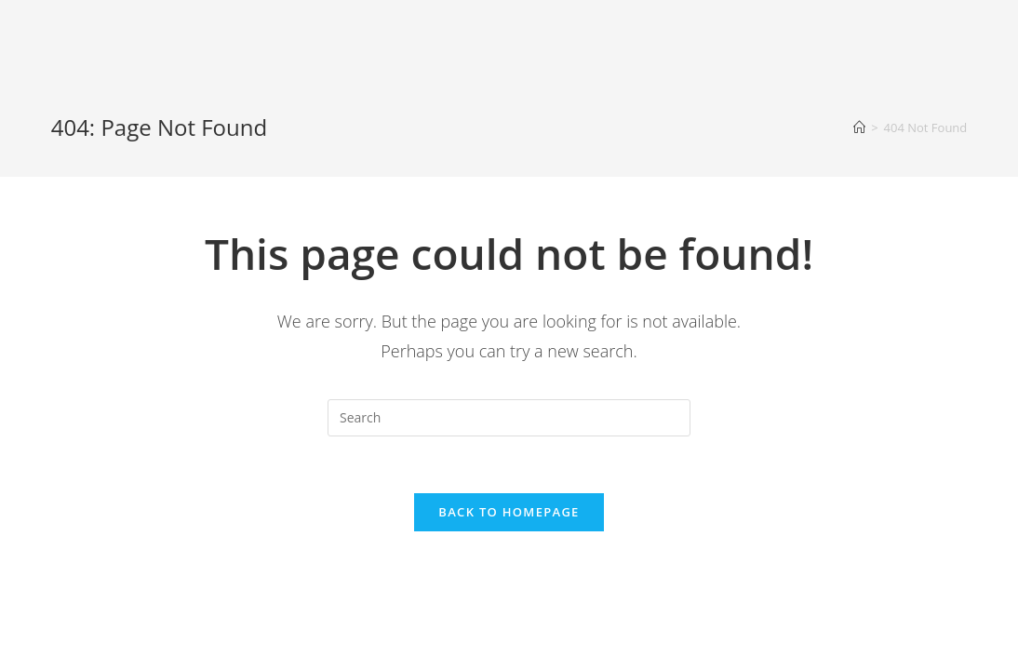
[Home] (859, 127)
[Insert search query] (509, 417)
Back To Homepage (508, 511)
